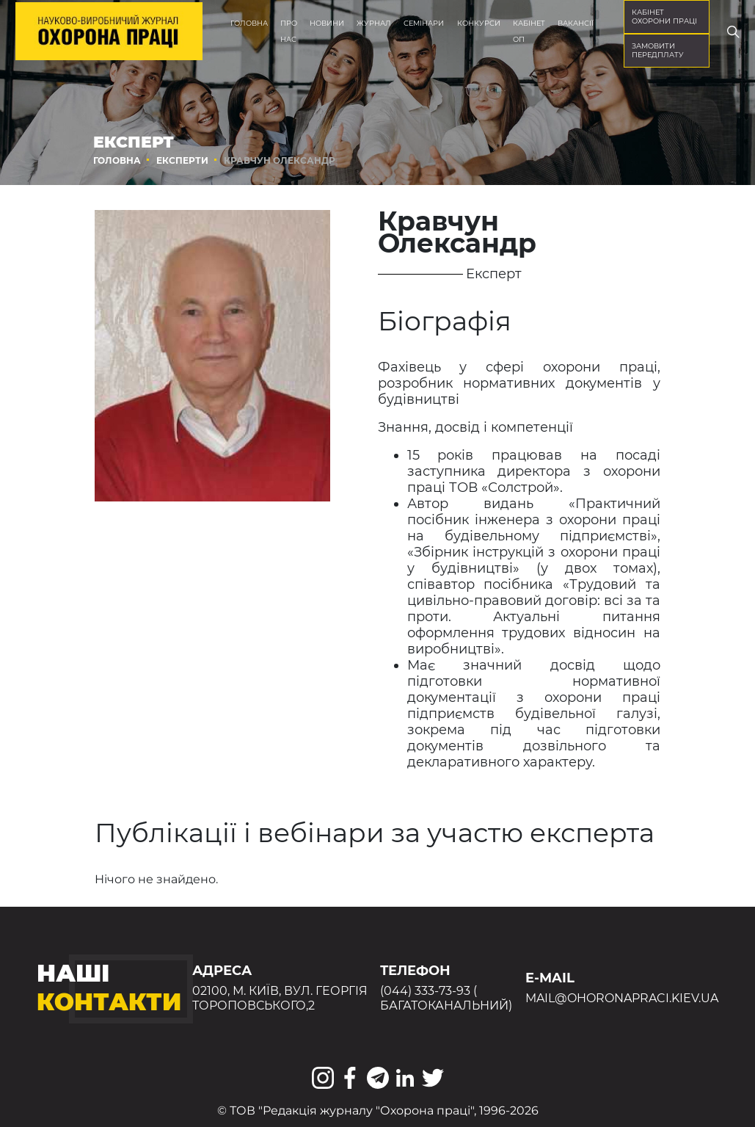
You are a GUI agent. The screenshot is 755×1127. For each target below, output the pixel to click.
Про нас (288, 31)
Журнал (374, 23)
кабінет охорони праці (664, 16)
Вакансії (576, 23)
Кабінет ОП (529, 31)
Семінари (424, 23)
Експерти (182, 160)
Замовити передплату (658, 50)
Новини (327, 23)
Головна (249, 23)
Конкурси (478, 23)
